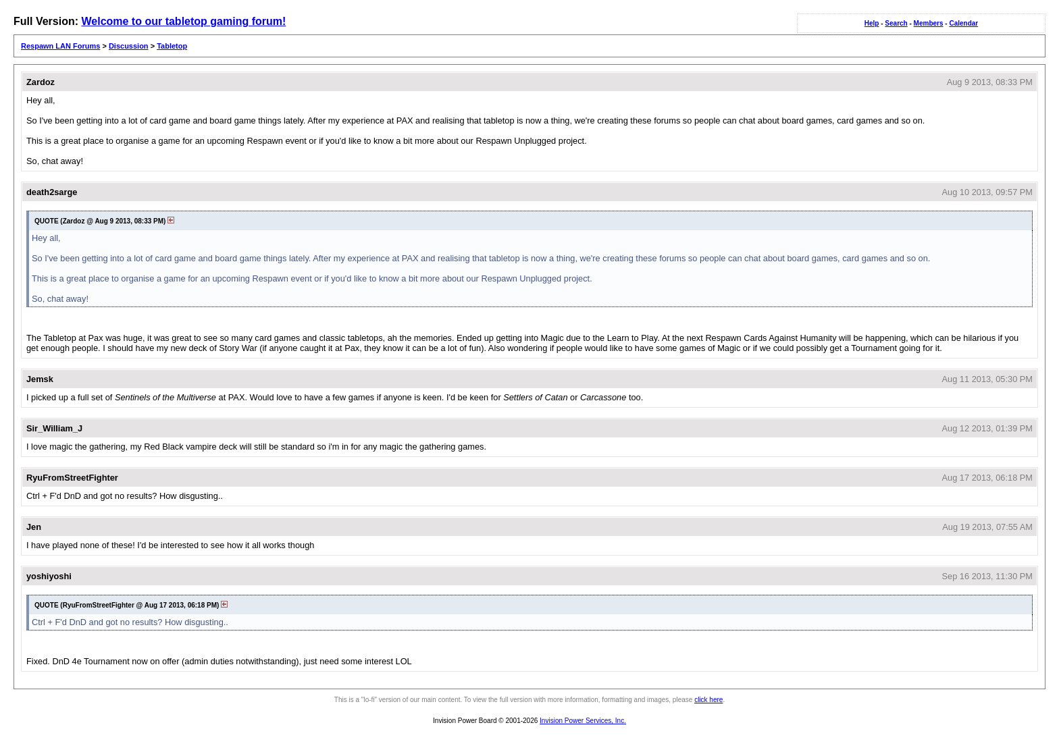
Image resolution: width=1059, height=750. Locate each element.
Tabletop (172, 46)
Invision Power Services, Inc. (583, 720)
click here (708, 699)
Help (871, 23)
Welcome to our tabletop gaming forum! (183, 21)
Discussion (129, 46)
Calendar (963, 23)
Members (929, 23)
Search (896, 23)
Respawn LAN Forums (60, 46)
